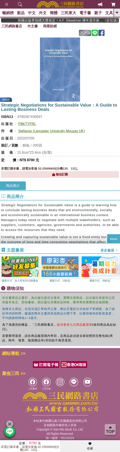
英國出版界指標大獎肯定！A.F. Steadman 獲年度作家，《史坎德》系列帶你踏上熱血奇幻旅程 (71, 20)
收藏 (90, 446)
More (113, 239)
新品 (21, 13)
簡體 (54, 13)
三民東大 (68, 13)
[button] (117, 269)
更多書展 (109, 250)
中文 (32, 13)
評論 (85, 33)
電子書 (85, 13)
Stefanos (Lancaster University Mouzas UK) (51, 131)
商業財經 (50, 26)
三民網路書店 (12, 26)
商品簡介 (13, 185)
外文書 (32, 26)
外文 (43, 13)
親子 (98, 13)
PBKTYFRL (27, 124)
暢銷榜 (8, 13)
